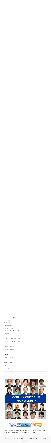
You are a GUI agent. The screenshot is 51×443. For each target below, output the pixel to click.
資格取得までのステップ (10, 349)
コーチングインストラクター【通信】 (13, 341)
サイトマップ (6, 365)
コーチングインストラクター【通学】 (13, 338)
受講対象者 (7, 354)
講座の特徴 (7, 333)
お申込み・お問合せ (8, 362)
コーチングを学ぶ (7, 322)
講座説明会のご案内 (9, 325)
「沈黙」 (8, 320)
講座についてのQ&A (9, 357)
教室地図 (6, 360)
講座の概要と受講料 (9, 336)
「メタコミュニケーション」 (12, 317)
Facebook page (25, 373)
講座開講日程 (7, 352)
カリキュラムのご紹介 (9, 346)
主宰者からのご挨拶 (9, 328)
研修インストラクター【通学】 (12, 344)
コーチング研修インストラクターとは (12, 330)
